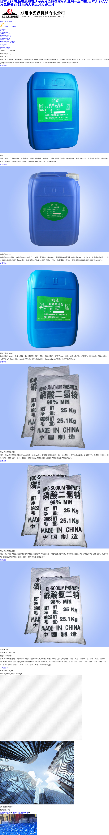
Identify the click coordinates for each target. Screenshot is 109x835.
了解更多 (4, 668)
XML (10, 21)
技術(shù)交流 (5, 39)
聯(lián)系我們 (5, 48)
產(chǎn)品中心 (5, 36)
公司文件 (3, 45)
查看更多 (3, 65)
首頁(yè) (3, 30)
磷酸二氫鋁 (4, 21)
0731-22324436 (10, 27)
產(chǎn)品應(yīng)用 (7, 42)
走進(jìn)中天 (5, 33)
